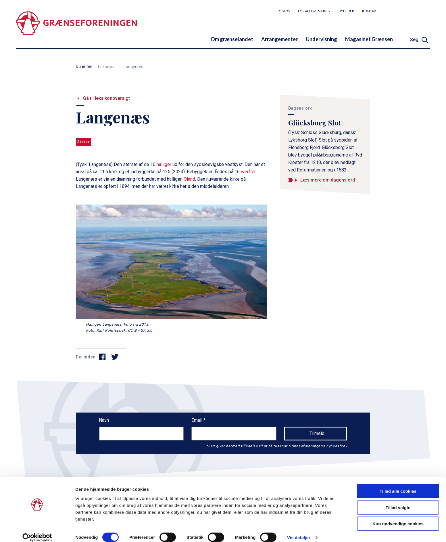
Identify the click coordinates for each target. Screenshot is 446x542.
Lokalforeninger (314, 11)
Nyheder (346, 11)
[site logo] (76, 27)
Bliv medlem (408, 11)
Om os (284, 11)
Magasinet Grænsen (369, 39)
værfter (248, 171)
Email (197, 420)
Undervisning (321, 39)
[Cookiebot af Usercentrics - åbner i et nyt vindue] (37, 530)
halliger (164, 164)
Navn (104, 420)
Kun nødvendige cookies (398, 516)
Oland (189, 179)
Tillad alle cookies (398, 484)
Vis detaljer (298, 530)
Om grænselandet (232, 39)
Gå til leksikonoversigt (106, 98)
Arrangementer (279, 39)
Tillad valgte (398, 500)
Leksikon (106, 66)
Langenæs (133, 66)
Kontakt (370, 11)
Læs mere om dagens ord (327, 180)
